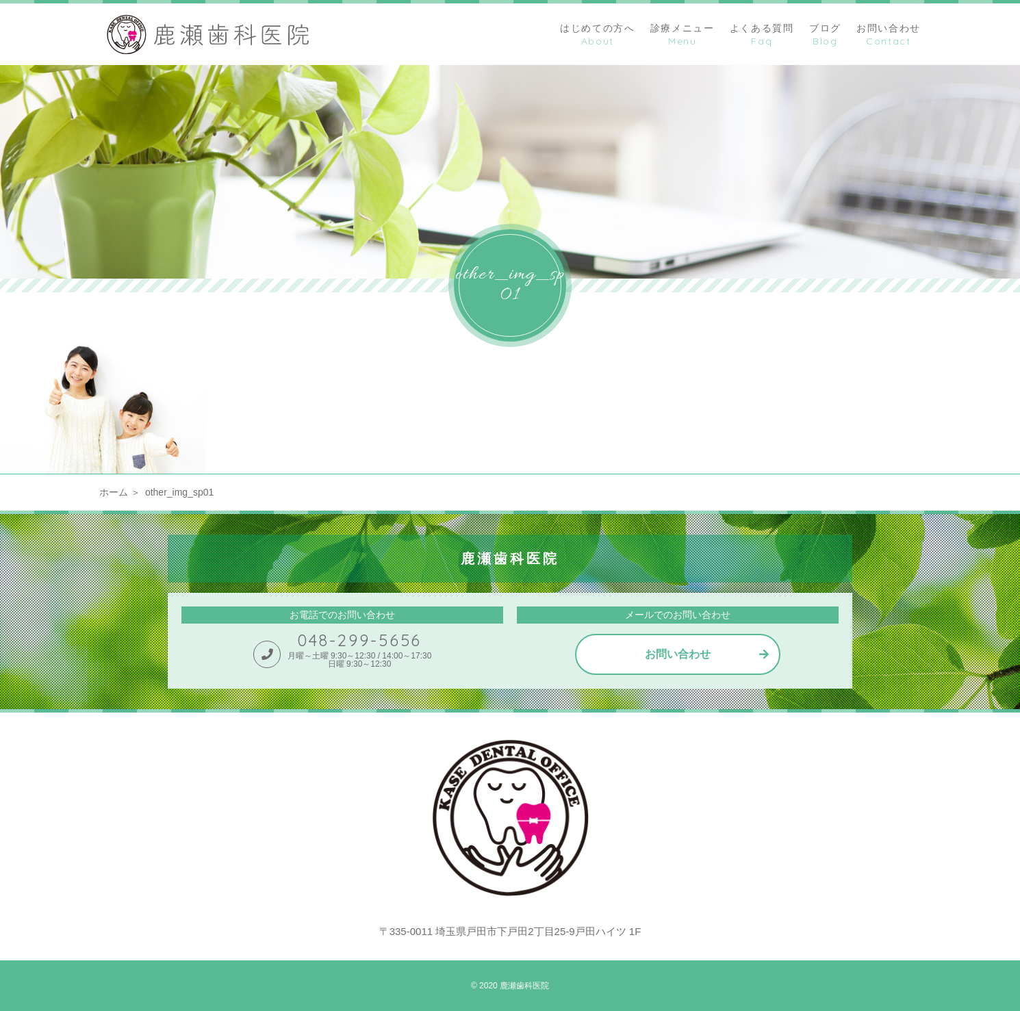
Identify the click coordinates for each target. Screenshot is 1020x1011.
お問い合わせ (678, 654)
